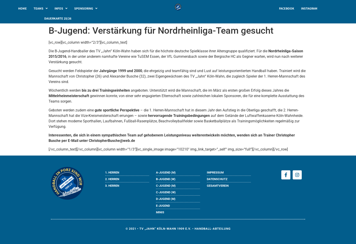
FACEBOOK (286, 8)
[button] (40, 8)
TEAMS (41, 8)
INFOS (60, 8)
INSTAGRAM (309, 8)
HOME (22, 8)
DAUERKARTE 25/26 (57, 18)
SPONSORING (85, 8)
